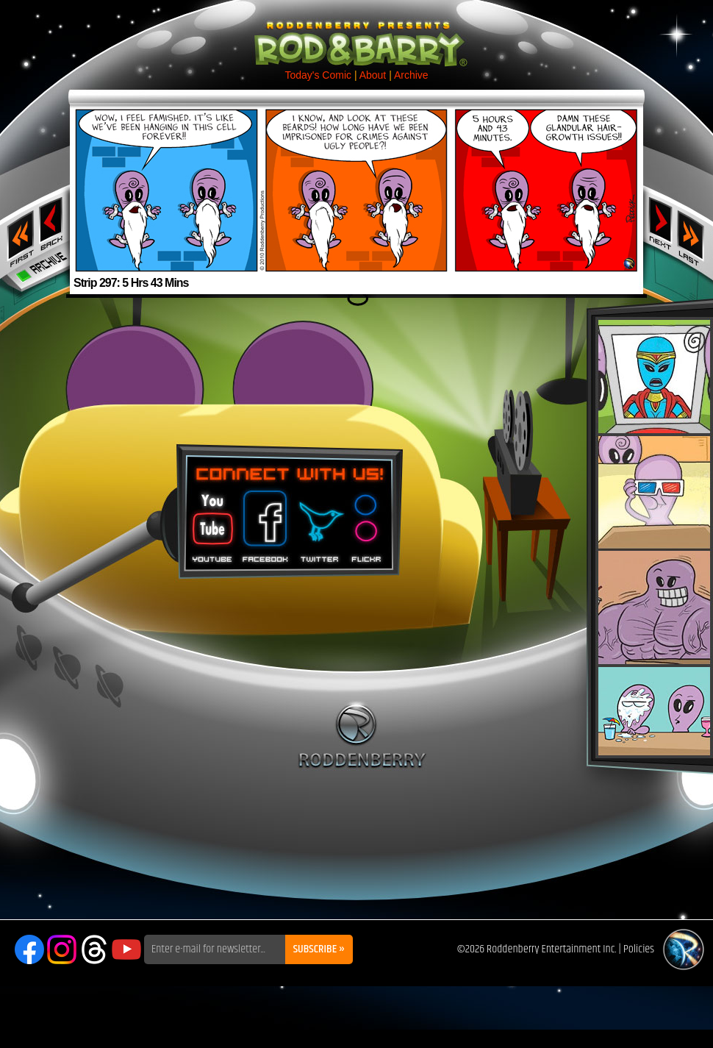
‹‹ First (17, 234)
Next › (660, 222)
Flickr (367, 521)
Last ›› (695, 234)
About (373, 75)
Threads (94, 949)
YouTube (126, 949)
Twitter (319, 521)
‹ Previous (52, 222)
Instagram (61, 949)
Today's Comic (317, 75)
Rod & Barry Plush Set (654, 537)
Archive (411, 75)
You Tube (211, 521)
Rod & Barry (356, 34)
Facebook (263, 521)
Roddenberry (362, 734)
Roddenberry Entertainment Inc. (552, 949)
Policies (638, 949)
